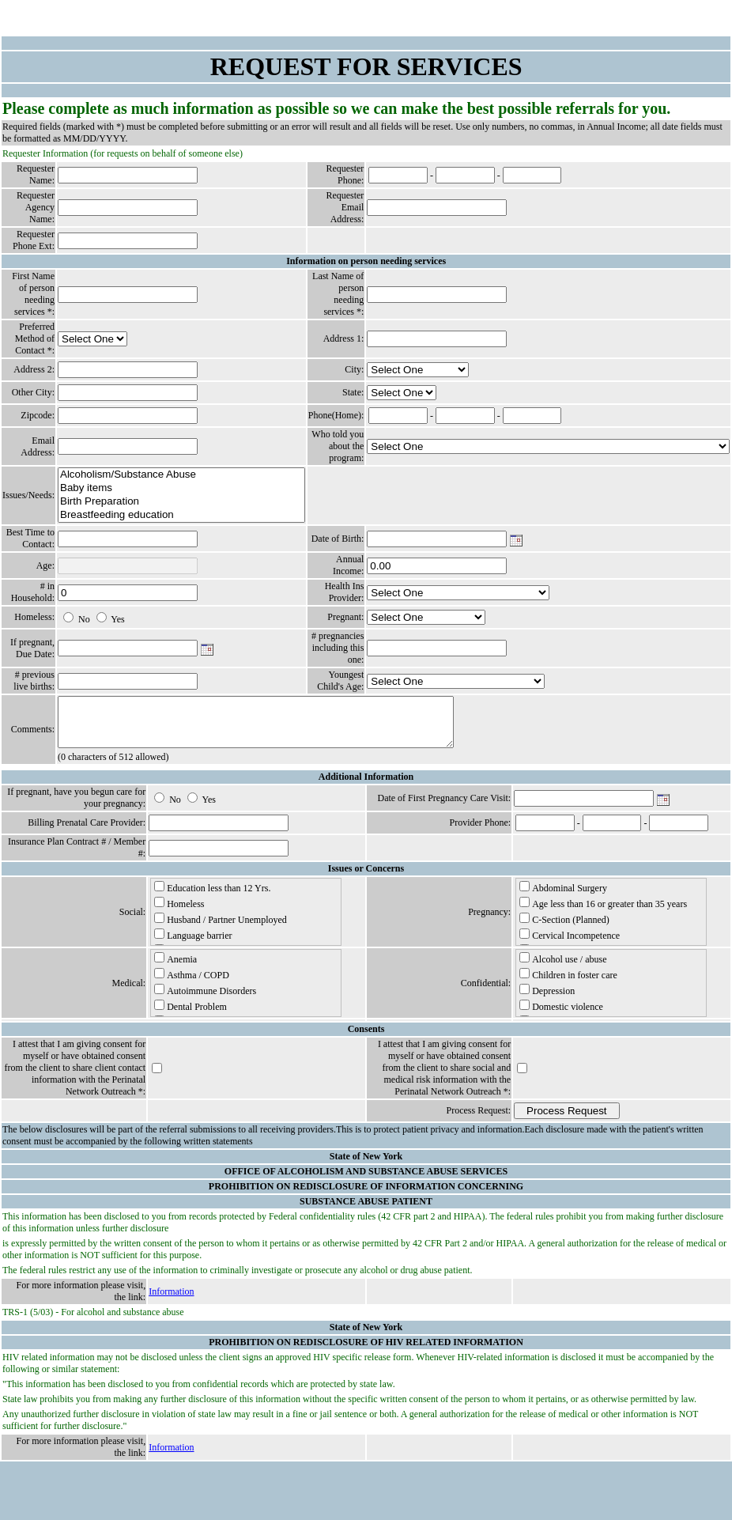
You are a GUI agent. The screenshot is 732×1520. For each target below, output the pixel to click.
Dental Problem (190, 1015)
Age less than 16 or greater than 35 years (603, 912)
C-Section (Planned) (564, 928)
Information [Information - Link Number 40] (171, 1300)
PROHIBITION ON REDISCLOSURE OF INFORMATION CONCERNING (366, 1195)
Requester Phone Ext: (34, 240)
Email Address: (38, 446)
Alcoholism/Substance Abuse (181, 475)
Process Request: (479, 1119)
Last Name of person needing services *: (338, 293)
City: (354, 369)
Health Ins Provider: (344, 591)
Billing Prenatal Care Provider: (86, 832)
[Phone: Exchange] (465, 175)
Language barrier (193, 944)
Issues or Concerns (366, 877)
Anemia (175, 968)
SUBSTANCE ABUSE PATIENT (366, 1210)
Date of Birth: (337, 538)
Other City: (33, 392)
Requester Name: (36, 174)
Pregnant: (345, 616)
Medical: (129, 992)
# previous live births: (34, 680)
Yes (117, 619)
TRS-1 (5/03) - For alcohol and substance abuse (93, 1321)
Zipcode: (38, 415)
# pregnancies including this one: (337, 647)
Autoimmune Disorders (205, 999)
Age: (45, 565)
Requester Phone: (345, 174)
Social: (132, 921)
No (84, 619)
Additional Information (366, 786)
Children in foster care (568, 983)
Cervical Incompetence (569, 944)
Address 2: (34, 369)
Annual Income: (348, 565)
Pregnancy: (489, 921)
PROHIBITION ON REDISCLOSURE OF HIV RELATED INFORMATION (366, 1351)
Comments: (33, 733)
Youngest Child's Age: (340, 680)
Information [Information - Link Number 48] (171, 1456)
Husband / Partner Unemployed (220, 928)
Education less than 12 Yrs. (212, 896)
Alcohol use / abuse (562, 968)
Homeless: (34, 616)
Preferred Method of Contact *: (35, 338)
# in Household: (33, 591)
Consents (366, 1038)
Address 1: (343, 338)
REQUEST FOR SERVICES (366, 66)
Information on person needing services (366, 261)
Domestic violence (561, 1015)
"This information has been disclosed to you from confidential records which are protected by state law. (198, 1393)
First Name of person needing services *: (33, 293)
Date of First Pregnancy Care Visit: (444, 807)
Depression (547, 999)
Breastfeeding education (181, 515)
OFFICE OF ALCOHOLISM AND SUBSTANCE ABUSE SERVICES (366, 1180)
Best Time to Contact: (30, 538)
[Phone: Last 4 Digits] (532, 175)
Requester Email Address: (345, 207)
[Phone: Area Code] (398, 175)
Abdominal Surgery (563, 896)
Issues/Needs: (28, 495)
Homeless (179, 912)
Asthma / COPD (191, 983)
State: (353, 392)
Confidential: (486, 992)
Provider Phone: (480, 832)
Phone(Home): (336, 415)
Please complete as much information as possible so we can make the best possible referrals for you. (336, 108)
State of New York (366, 1165)
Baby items (181, 488)
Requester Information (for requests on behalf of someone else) (122, 153)
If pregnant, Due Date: (32, 648)
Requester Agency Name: (36, 207)
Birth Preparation (181, 502)
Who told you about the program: (337, 446)
